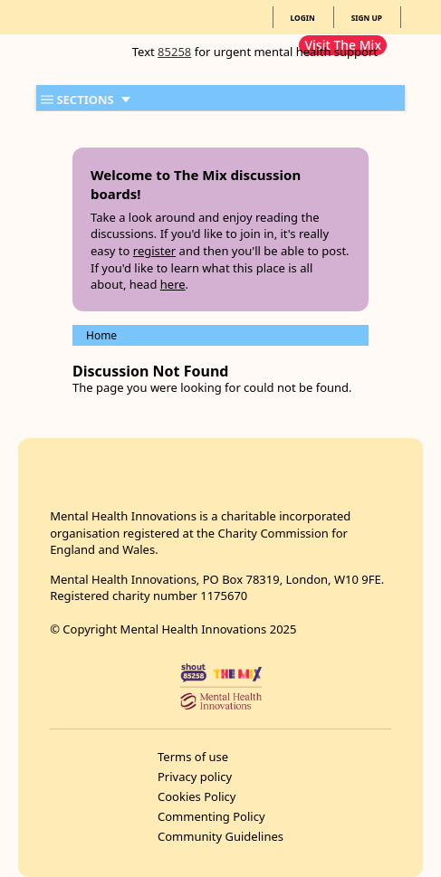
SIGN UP (366, 18)
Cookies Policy (197, 796)
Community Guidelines (220, 836)
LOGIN (303, 18)
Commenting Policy (211, 816)
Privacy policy (195, 776)
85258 (174, 51)
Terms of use (193, 756)
